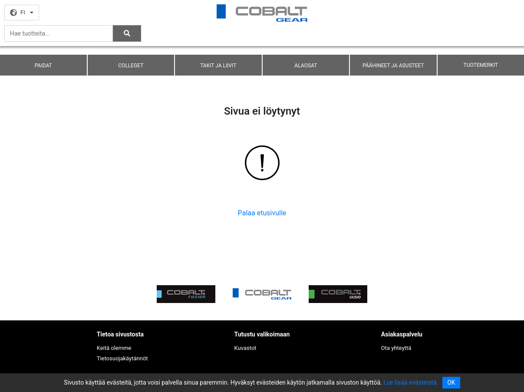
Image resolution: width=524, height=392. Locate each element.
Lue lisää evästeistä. (410, 382)
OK (451, 382)
